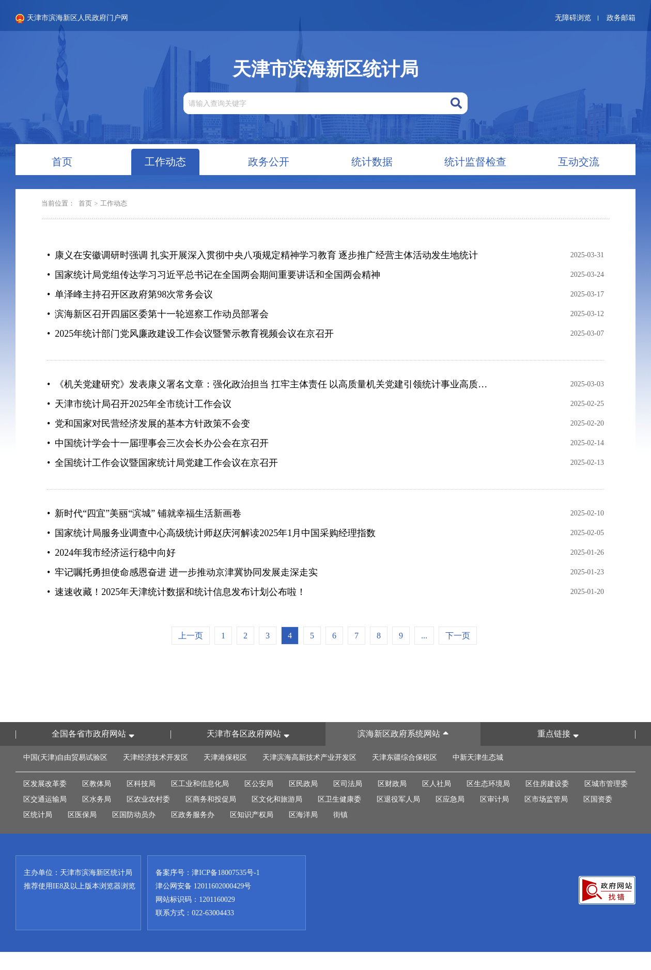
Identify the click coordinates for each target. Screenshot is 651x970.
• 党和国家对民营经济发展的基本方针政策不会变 (148, 423)
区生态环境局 (488, 784)
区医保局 (82, 815)
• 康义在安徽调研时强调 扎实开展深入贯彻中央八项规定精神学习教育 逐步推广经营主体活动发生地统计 (262, 255)
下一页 (457, 635)
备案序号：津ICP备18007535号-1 (207, 873)
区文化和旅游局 (277, 799)
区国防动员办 (134, 815)
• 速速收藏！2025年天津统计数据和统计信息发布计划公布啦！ (176, 592)
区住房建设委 (547, 784)
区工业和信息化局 (200, 784)
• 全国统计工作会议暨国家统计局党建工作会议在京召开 (162, 463)
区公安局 (258, 784)
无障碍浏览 (573, 18)
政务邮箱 (621, 18)
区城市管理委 (606, 784)
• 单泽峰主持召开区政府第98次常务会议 (130, 294)
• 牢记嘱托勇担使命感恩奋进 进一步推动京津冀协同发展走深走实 (182, 572)
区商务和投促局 (210, 799)
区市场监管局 (546, 799)
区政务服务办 (192, 815)
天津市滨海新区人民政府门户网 (72, 18)
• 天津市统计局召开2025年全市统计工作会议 (139, 404)
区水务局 (96, 799)
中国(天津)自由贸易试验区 (65, 757)
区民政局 (303, 784)
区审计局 (494, 799)
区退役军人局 (398, 799)
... (424, 635)
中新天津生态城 (478, 757)
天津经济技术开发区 (155, 757)
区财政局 (392, 784)
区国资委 (597, 799)
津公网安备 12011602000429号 (203, 886)
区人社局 (436, 784)
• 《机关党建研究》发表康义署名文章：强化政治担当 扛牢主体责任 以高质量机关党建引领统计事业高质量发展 (269, 384)
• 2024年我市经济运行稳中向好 (111, 552)
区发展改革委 (45, 784)
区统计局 (37, 815)
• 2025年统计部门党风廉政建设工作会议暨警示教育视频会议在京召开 (190, 333)
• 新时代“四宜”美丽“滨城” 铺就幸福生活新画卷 (144, 513)
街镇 (340, 815)
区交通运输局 (45, 799)
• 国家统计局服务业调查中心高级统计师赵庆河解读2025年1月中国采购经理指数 (211, 533)
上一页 (190, 635)
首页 (85, 203)
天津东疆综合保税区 (404, 757)
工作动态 (113, 203)
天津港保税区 (225, 757)
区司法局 (347, 784)
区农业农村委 (148, 799)
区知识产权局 (251, 815)
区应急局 (450, 799)
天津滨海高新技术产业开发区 (309, 757)
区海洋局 (303, 815)
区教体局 (96, 784)
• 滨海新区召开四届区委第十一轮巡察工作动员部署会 (158, 314)
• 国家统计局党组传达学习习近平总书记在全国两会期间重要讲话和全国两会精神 (213, 275)
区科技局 (141, 784)
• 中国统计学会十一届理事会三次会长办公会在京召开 (158, 443)
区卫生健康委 (339, 799)
